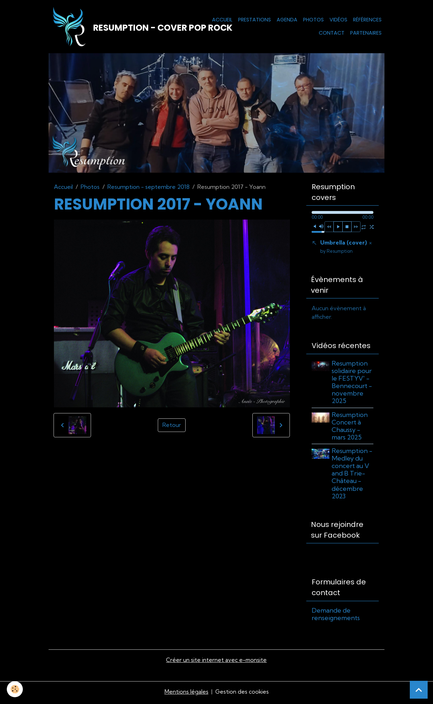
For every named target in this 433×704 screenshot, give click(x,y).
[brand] (120, 27)
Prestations (254, 20)
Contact (331, 33)
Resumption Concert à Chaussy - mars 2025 (350, 428)
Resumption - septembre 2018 (148, 187)
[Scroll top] (419, 690)
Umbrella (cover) (343, 248)
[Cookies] (15, 689)
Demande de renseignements (336, 616)
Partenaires (366, 33)
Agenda (287, 20)
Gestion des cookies (242, 694)
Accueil (222, 20)
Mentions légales (186, 694)
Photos (313, 20)
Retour (171, 426)
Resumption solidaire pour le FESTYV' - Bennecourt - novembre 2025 (352, 384)
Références (367, 20)
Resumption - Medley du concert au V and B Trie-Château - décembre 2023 (352, 475)
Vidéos (338, 20)
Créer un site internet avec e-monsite (216, 662)
